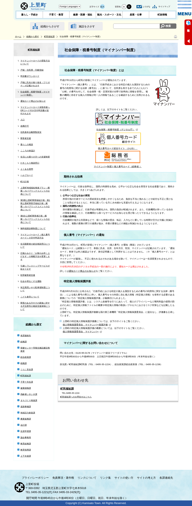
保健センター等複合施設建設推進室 (35, 349)
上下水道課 (25, 456)
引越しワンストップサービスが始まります (35, 267)
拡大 (102, 7)
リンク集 (105, 477)
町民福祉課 (49, 36)
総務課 (23, 341)
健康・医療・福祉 (82, 14)
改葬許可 (24, 126)
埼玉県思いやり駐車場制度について (35, 289)
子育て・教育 (56, 14)
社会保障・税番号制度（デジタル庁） (117, 129)
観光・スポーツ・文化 (109, 14)
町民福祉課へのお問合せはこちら (76, 397)
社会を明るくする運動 (30, 281)
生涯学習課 (25, 431)
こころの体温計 (27, 150)
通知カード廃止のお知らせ (33, 101)
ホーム (18, 36)
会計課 (23, 425)
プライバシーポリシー (35, 477)
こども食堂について (29, 297)
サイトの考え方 (146, 477)
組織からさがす (49, 26)
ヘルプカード (26, 175)
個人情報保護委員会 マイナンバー (82, 331)
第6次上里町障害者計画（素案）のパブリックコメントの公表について (35, 219)
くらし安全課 (26, 369)
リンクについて (87, 477)
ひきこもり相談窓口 (29, 163)
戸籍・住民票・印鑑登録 (32, 70)
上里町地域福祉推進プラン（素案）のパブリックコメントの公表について (35, 191)
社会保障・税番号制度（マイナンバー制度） (35, 93)
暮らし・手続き (29, 14)
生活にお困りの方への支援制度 (35, 157)
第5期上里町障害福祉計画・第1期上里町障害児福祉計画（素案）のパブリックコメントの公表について (35, 205)
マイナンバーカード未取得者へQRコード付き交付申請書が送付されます (35, 110)
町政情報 (162, 14)
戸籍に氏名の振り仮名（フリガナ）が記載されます (35, 84)
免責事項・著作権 (63, 477)
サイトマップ (164, 6)
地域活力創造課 (27, 413)
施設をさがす (87, 26)
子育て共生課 (26, 382)
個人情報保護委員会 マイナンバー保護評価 (87, 324)
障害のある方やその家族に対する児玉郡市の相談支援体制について (35, 306)
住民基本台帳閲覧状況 (30, 132)
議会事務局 (25, 437)
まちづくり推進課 (28, 400)
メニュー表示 (184, 7)
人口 (22, 120)
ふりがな (146, 6)
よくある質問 (26, 169)
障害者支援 (25, 138)
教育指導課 (25, 450)
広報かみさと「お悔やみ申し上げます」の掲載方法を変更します (35, 256)
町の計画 (24, 181)
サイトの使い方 (123, 477)
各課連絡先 (25, 335)
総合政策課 (25, 357)
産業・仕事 (136, 14)
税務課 (23, 363)
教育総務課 (25, 443)
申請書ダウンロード (29, 76)
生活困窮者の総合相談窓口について (35, 245)
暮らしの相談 (26, 144)
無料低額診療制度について (33, 228)
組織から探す (32, 36)
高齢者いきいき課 (28, 394)
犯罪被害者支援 (27, 275)
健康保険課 (25, 388)
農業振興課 (25, 419)
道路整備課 (25, 406)
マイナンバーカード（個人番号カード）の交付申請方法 (35, 236)
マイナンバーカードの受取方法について (35, 62)
